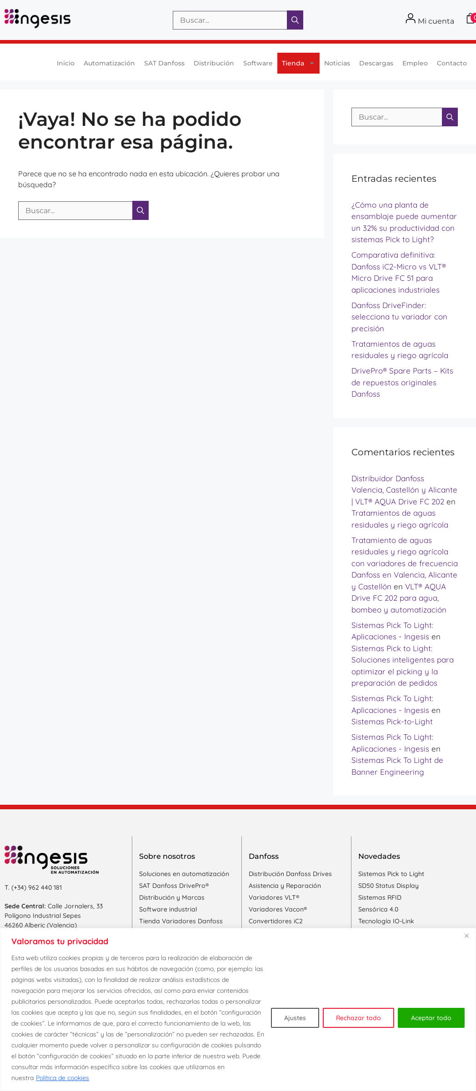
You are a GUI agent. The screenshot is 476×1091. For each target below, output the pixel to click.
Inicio (66, 63)
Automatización (109, 63)
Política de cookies (62, 1078)
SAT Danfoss (164, 63)
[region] (238, 1009)
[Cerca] (466, 935)
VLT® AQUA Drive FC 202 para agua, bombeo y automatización (398, 598)
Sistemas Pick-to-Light (392, 721)
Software (258, 63)
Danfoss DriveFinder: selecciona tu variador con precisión (399, 316)
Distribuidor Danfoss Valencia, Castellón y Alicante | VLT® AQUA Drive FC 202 (404, 489)
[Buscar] (295, 20)
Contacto (452, 63)
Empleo (415, 63)
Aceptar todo (431, 1018)
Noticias (337, 63)
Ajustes (295, 1018)
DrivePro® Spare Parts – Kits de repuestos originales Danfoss (402, 382)
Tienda (298, 63)
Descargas (376, 63)
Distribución (214, 63)
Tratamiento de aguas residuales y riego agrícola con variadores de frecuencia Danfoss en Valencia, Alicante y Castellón (404, 563)
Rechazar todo (358, 1018)
